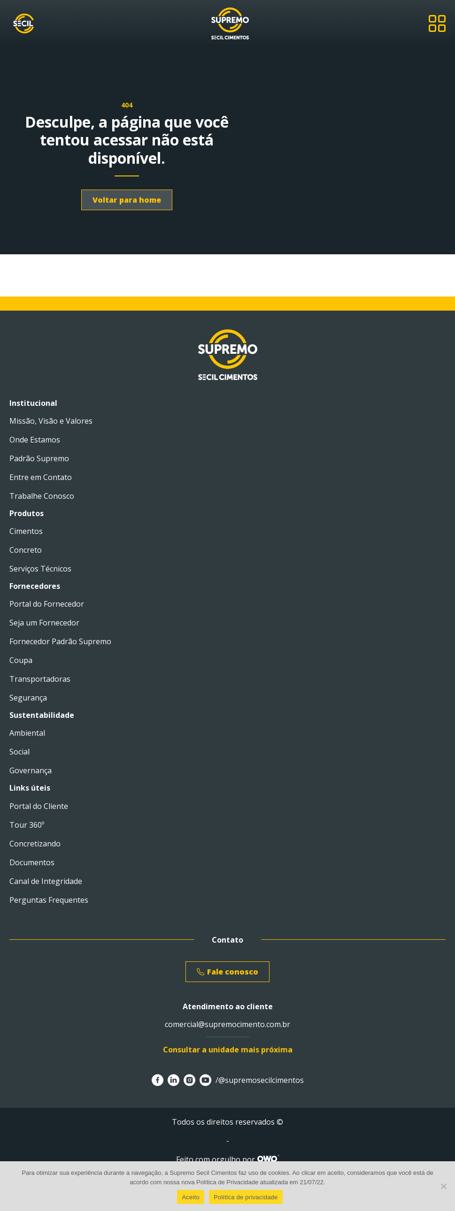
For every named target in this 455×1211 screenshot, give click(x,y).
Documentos (31, 862)
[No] (443, 1186)
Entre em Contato (40, 477)
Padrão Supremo (39, 458)
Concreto (25, 550)
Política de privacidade (246, 1197)
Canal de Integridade (45, 881)
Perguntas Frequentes (48, 900)
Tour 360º (26, 825)
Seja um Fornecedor (44, 622)
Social (19, 751)
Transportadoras (39, 679)
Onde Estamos (34, 439)
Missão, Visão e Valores (51, 421)
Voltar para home (127, 200)
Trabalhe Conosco (41, 496)
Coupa (20, 660)
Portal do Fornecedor (46, 604)
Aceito (191, 1197)
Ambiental (27, 733)
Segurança (28, 698)
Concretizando (35, 843)
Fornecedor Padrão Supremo (60, 641)
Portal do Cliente (38, 806)
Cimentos (26, 531)
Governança (30, 770)
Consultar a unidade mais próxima (228, 1049)
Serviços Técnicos (40, 569)
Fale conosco (227, 972)
